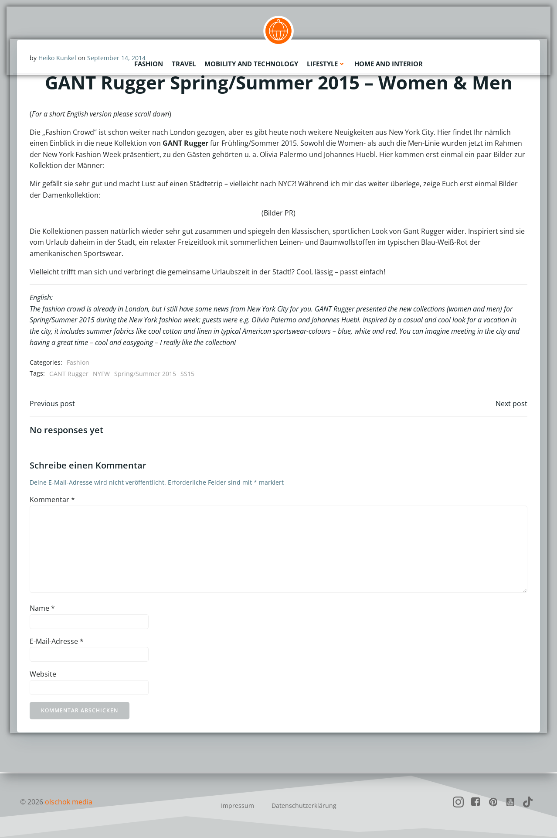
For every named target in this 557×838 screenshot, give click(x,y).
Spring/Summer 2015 (145, 373)
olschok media (68, 802)
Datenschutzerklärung (304, 805)
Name (42, 609)
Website (43, 675)
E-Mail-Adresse (57, 642)
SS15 (187, 373)
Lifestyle (326, 63)
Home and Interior (388, 63)
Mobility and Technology (251, 63)
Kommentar (52, 501)
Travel (184, 63)
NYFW (101, 373)
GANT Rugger (68, 373)
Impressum (237, 805)
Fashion (148, 63)
